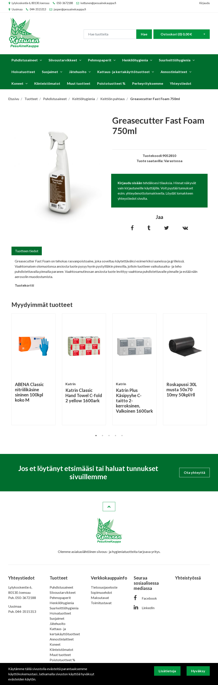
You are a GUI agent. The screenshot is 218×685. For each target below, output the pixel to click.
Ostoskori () (176, 34)
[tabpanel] (33, 369)
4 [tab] (115, 435)
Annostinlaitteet (174, 72)
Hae (144, 34)
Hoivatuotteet (23, 72)
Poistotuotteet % (111, 83)
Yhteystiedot (180, 83)
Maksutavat (100, 598)
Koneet (17, 83)
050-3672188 (65, 3)
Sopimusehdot (101, 592)
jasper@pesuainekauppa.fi (70, 9)
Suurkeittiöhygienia (174, 60)
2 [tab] (102, 435)
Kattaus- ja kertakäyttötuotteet (123, 72)
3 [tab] (109, 435)
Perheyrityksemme (147, 83)
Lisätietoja (167, 671)
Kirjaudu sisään (130, 183)
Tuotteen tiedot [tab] (26, 251)
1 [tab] (96, 435)
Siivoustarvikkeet (63, 60)
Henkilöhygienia (135, 60)
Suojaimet (50, 72)
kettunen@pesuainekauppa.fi (98, 3)
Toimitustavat (101, 603)
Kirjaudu (204, 3)
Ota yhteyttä (194, 472)
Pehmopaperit (99, 60)
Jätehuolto (77, 72)
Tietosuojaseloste (104, 587)
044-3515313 (38, 9)
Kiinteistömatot (47, 83)
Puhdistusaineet (24, 60)
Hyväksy (198, 671)
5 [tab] (122, 435)
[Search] (110, 34)
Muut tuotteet (78, 83)
